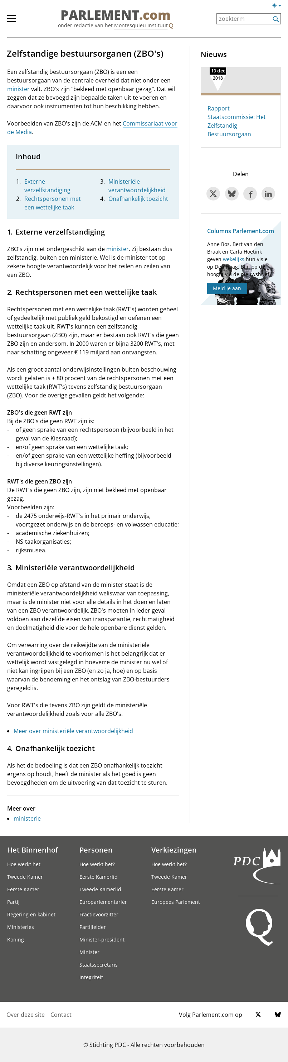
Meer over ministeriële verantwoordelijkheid (73, 731)
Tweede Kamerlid (100, 889)
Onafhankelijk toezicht (138, 199)
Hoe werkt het (23, 864)
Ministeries (20, 927)
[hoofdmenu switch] (11, 21)
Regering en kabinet (31, 914)
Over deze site (25, 1015)
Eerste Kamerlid (98, 876)
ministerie (27, 818)
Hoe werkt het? (97, 864)
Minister (89, 952)
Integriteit (91, 977)
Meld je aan (227, 288)
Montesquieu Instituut (141, 25)
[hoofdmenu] (15, 21)
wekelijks (233, 259)
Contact (61, 1015)
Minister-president (102, 939)
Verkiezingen (174, 850)
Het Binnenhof (32, 850)
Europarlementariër (103, 901)
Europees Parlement (175, 901)
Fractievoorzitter (98, 914)
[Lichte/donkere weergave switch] (279, 5)
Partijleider (92, 927)
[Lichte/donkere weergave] (279, 6)
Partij (13, 901)
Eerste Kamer (23, 889)
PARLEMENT (115, 15)
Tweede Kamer (25, 876)
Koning (15, 939)
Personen (96, 850)
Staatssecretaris (98, 964)
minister (18, 89)
